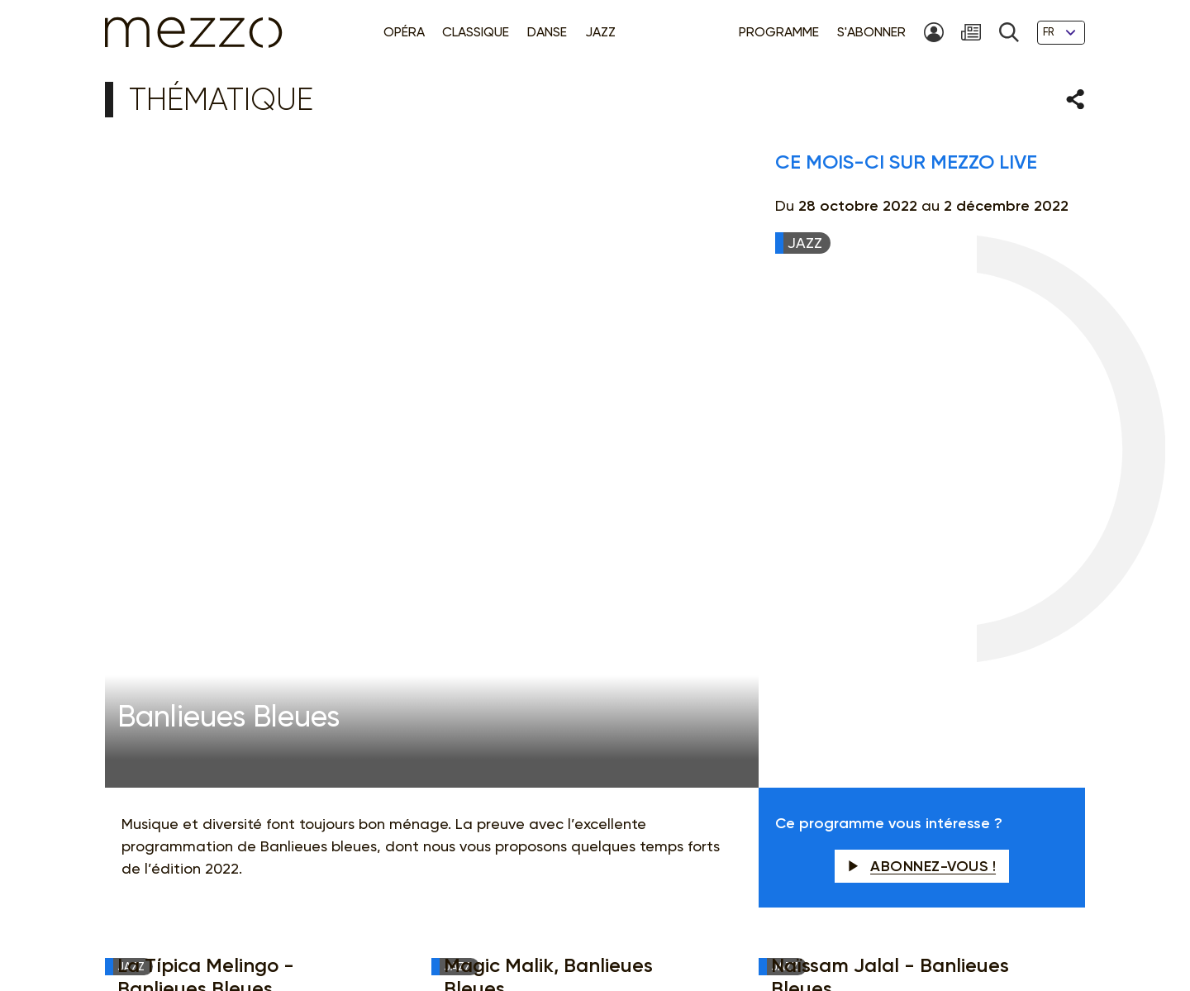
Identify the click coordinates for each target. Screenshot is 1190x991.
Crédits (950, 922)
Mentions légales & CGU (402, 922)
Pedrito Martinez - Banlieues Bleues (574, 561)
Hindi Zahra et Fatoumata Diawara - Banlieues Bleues (243, 561)
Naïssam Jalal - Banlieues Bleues (890, 473)
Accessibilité (827, 922)
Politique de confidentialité (554, 922)
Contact (895, 922)
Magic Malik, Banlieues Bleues (548, 473)
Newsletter (718, 673)
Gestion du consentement (711, 922)
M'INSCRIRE (975, 674)
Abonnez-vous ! (922, 363)
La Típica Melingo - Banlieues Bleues (205, 473)
